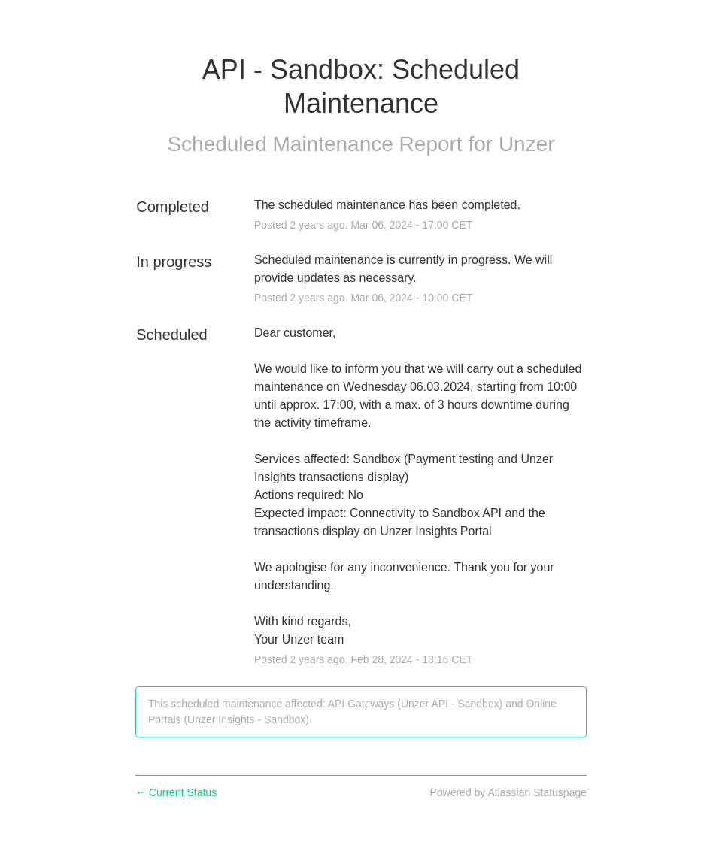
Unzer (527, 144)
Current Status (176, 792)
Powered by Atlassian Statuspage (508, 792)
